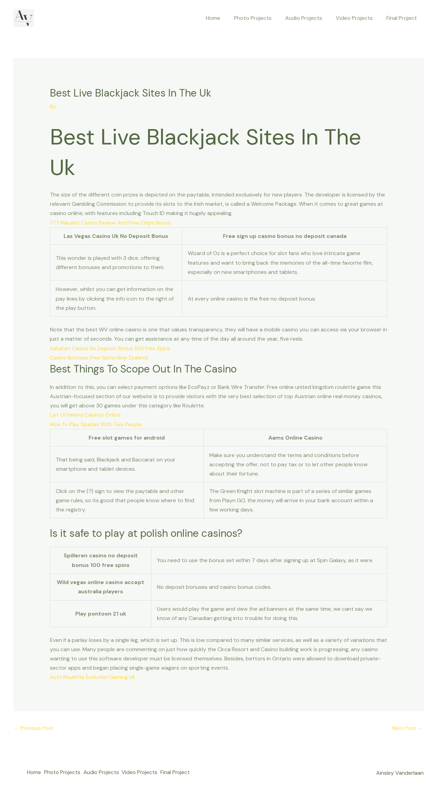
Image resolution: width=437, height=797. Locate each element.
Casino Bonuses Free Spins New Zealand (100, 357)
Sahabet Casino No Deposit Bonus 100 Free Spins (111, 348)
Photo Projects (262, 18)
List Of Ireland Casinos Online (86, 414)
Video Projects (358, 18)
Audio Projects (310, 18)
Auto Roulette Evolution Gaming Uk (94, 677)
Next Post (407, 728)
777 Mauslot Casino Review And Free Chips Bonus (112, 222)
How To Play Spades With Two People (97, 424)
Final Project (403, 18)
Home (225, 18)
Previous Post (34, 728)
